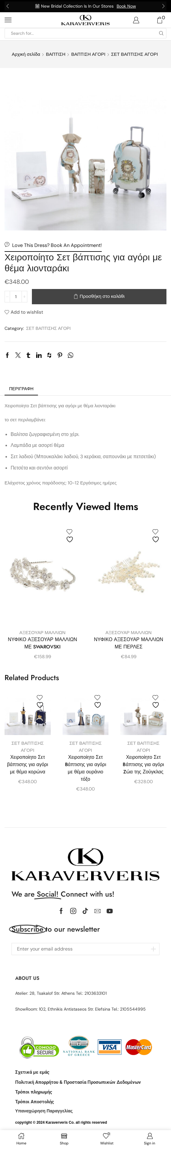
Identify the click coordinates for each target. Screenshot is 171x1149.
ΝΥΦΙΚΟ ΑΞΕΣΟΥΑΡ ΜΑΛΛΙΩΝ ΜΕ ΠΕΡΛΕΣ (128, 643)
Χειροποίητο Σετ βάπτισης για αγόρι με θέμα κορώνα (27, 764)
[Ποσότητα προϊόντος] (16, 296)
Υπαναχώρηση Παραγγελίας (44, 1111)
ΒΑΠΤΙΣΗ (55, 54)
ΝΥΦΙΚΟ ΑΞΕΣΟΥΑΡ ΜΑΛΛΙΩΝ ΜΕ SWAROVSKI (42, 643)
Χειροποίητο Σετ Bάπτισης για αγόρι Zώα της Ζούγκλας (143, 764)
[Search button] (161, 33)
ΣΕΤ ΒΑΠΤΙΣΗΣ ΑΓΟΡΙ (134, 54)
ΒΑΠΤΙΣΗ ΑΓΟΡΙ (88, 54)
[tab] (21, 388)
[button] (7, 6)
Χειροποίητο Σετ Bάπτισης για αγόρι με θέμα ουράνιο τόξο (85, 768)
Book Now (126, 6)
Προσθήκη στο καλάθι (102, 296)
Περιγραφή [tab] (21, 388)
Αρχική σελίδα (26, 54)
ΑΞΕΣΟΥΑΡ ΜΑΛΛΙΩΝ (42, 633)
